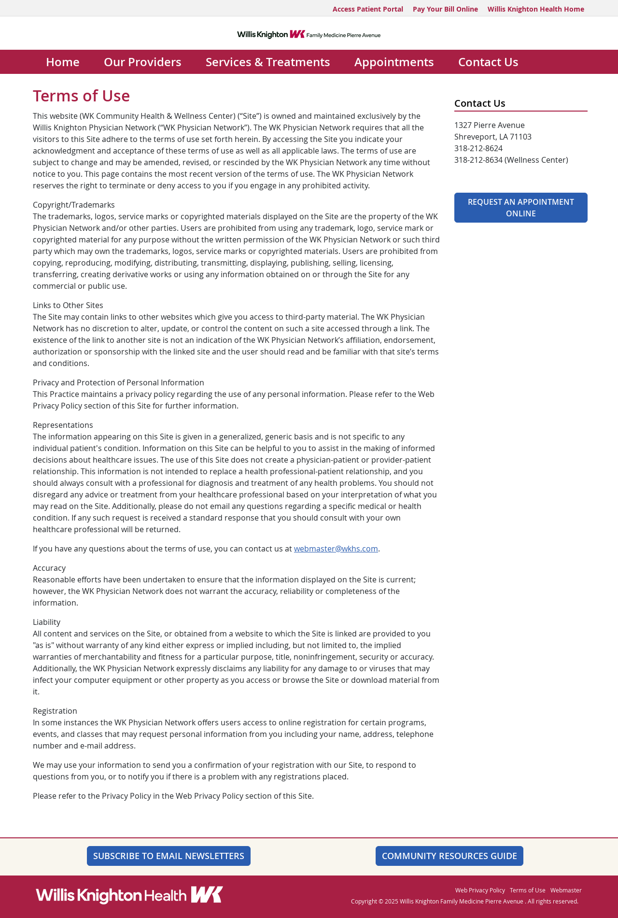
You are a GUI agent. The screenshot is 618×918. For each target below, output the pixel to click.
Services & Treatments (268, 62)
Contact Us (488, 62)
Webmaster (566, 890)
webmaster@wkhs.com (336, 548)
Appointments (394, 62)
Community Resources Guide (449, 856)
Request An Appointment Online (521, 208)
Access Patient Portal (368, 9)
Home (63, 62)
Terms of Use (528, 890)
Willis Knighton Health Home (536, 9)
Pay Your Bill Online (445, 9)
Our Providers (143, 62)
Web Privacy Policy (480, 890)
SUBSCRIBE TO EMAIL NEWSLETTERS (168, 856)
